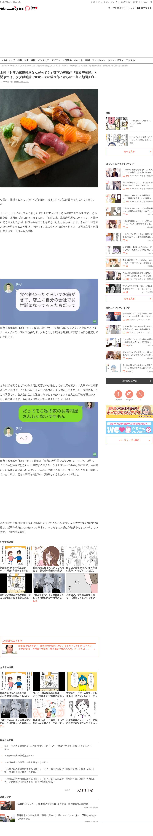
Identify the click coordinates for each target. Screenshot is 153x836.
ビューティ (115, 2)
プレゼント (137, 2)
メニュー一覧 (147, 2)
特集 (108, 113)
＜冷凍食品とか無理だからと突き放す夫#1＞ (26, 762)
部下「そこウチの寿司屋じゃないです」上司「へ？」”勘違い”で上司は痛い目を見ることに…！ (47, 747)
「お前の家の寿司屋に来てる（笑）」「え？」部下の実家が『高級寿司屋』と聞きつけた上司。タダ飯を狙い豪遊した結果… (49, 770)
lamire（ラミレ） (21, 82)
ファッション (98, 60)
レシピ (106, 2)
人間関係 (67, 60)
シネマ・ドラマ (115, 60)
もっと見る (129, 151)
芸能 (87, 60)
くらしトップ (8, 60)
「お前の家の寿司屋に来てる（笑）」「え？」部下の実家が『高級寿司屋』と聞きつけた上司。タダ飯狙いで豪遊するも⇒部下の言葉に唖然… (49, 780)
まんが (123, 2)
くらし (99, 2)
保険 (33, 60)
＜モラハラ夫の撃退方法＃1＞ (19, 755)
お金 (26, 60)
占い (129, 2)
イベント (78, 60)
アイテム (55, 60)
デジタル (130, 60)
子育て (93, 2)
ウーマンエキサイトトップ (121, 8)
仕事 (19, 60)
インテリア (43, 60)
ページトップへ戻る (129, 440)
